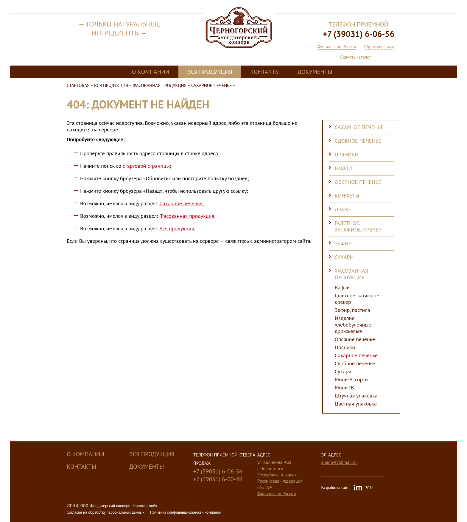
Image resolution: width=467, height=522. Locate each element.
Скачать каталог (355, 57)
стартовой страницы (146, 165)
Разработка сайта (347, 488)
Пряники (347, 154)
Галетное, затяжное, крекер (358, 226)
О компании (150, 72)
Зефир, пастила (352, 310)
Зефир (343, 243)
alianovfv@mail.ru (339, 462)
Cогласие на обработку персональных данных (105, 512)
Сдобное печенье (358, 140)
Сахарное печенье (211, 85)
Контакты (265, 72)
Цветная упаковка (356, 403)
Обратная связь (379, 46)
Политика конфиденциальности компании (185, 512)
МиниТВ (344, 387)
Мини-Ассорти (351, 379)
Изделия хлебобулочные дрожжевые (353, 325)
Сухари (344, 257)
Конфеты (347, 195)
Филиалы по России (336, 46)
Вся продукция (210, 72)
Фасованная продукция (159, 85)
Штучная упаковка (356, 395)
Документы (315, 72)
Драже (343, 209)
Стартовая (78, 85)
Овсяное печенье (358, 181)
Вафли (343, 168)
